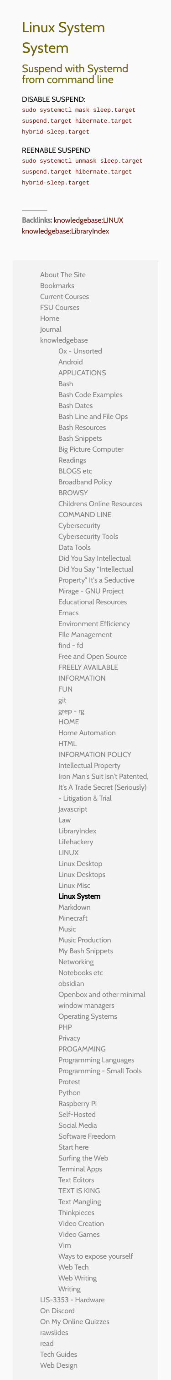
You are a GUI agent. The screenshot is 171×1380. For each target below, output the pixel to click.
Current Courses (64, 296)
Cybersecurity (79, 525)
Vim (64, 1245)
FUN (65, 689)
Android (70, 362)
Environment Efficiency (94, 623)
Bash (65, 383)
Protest (69, 1081)
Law (64, 820)
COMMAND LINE (84, 514)
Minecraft (73, 918)
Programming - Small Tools (100, 1070)
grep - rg (71, 711)
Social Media (77, 1125)
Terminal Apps (80, 1169)
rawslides (54, 1332)
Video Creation (81, 1223)
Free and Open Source (92, 656)
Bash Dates (75, 405)
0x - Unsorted (80, 351)
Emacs (68, 612)
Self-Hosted (77, 1114)
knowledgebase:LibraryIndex (65, 231)
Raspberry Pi (77, 1103)
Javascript (72, 809)
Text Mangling (79, 1201)
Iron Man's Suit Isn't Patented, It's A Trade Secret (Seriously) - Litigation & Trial (103, 787)
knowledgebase (64, 340)
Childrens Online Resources (100, 503)
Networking (75, 961)
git (62, 700)
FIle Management (85, 634)
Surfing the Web (83, 1158)
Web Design (59, 1365)
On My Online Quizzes (74, 1321)
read (47, 1343)
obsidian (71, 983)
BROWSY (73, 492)
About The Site (63, 274)
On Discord (57, 1310)
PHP (65, 1027)
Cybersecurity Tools (88, 536)
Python (69, 1092)
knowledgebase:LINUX (89, 220)
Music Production (84, 940)
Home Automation (87, 732)
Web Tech (73, 1267)
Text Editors (76, 1180)
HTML (67, 743)
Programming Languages (96, 1060)
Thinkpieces (76, 1212)
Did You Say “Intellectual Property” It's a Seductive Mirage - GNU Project (96, 580)
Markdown (74, 907)
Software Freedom (86, 1136)
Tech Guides (58, 1354)
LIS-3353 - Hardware (72, 1299)
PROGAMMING (82, 1049)
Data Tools (74, 547)
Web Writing (77, 1278)
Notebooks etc (80, 972)
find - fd (70, 645)
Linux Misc (74, 885)
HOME (68, 721)
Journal (51, 329)
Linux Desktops (81, 874)
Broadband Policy (85, 482)
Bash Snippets (80, 438)
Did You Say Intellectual (94, 558)
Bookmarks (57, 285)
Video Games (79, 1234)
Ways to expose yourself (95, 1256)
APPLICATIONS (82, 373)
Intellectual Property (89, 765)
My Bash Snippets (85, 951)
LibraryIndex (77, 831)
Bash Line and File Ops (93, 416)
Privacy (69, 1038)
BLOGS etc (75, 471)
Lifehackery (75, 841)
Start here (73, 1147)
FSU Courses (59, 307)
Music (67, 929)
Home (49, 318)
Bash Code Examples (90, 394)
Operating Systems (87, 1016)
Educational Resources (92, 602)
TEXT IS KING (79, 1190)
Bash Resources (82, 427)
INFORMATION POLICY (94, 754)
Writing (69, 1289)
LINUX (68, 852)
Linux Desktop (80, 863)
